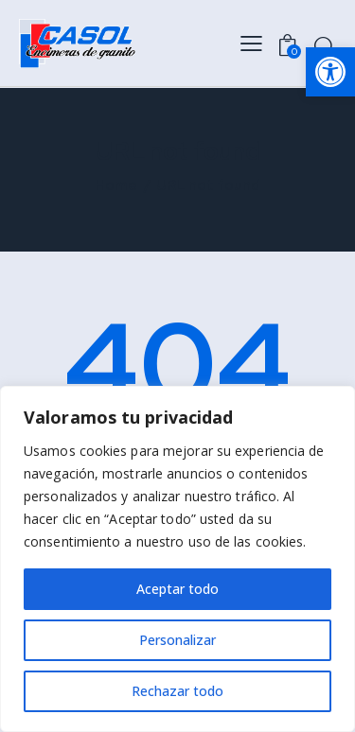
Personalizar (177, 640)
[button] (330, 71)
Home (116, 186)
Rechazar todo (177, 691)
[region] (177, 559)
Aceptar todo (177, 589)
